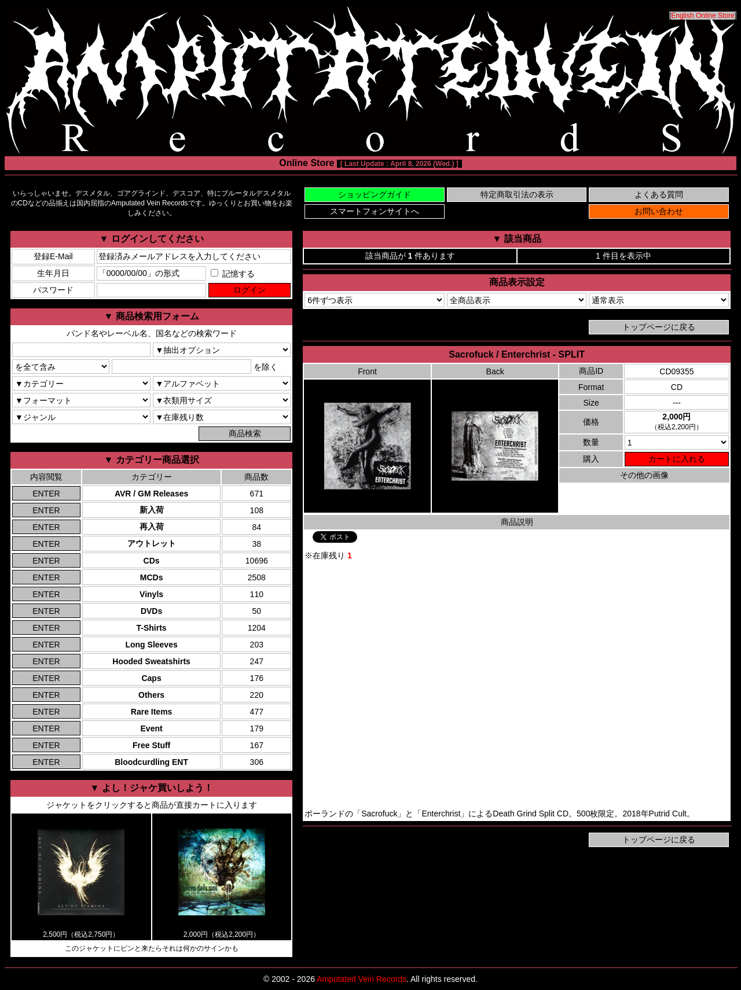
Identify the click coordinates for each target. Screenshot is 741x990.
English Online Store (702, 16)
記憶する (233, 273)
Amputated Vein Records (361, 979)
